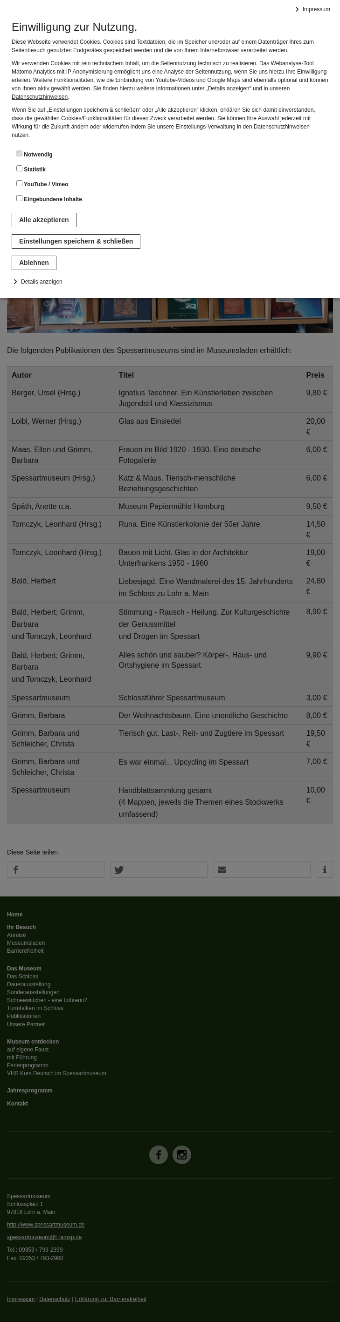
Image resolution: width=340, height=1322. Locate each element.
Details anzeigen (41, 281)
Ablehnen (34, 262)
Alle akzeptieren (44, 220)
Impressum (316, 9)
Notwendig (34, 154)
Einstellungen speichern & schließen (76, 241)
